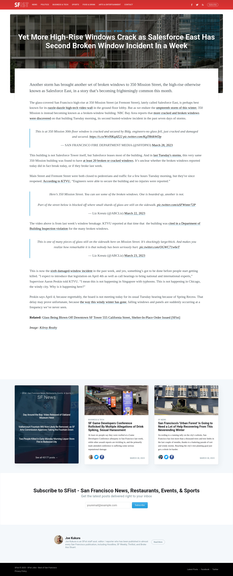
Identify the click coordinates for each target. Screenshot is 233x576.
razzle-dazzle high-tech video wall (70, 108)
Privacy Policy (21, 571)
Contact (128, 5)
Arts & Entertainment (110, 5)
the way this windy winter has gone (103, 302)
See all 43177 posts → (47, 457)
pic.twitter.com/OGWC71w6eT (160, 247)
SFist (17, 567)
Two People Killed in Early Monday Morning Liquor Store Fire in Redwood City (46, 439)
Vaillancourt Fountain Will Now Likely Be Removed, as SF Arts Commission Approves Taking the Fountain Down (47, 427)
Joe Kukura (131, 31)
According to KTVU (56, 181)
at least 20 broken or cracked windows (108, 160)
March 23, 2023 (134, 255)
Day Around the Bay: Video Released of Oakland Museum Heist (46, 415)
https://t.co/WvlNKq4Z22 (105, 136)
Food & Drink (89, 5)
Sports (75, 5)
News (34, 5)
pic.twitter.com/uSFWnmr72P (176, 205)
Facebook (205, 569)
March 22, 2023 (134, 213)
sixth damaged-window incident (71, 271)
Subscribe (213, 5)
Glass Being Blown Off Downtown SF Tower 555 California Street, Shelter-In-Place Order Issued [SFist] (111, 317)
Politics (45, 5)
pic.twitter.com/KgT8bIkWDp (142, 136)
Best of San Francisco (47, 567)
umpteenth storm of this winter (176, 108)
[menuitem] (34, 5)
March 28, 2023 (162, 145)
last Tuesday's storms (167, 155)
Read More (158, 542)
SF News (118, 31)
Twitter (215, 569)
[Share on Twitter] (96, 456)
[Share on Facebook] (101, 456)
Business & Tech (61, 5)
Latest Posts (192, 569)
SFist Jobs (32, 567)
